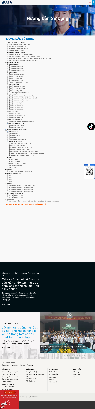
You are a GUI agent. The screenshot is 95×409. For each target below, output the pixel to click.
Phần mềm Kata (54, 372)
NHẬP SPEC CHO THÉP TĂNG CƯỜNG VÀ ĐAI (22, 96)
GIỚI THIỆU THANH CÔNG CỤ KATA (18, 48)
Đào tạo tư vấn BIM (7, 389)
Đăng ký (51, 379)
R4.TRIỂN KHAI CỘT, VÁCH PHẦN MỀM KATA (20, 191)
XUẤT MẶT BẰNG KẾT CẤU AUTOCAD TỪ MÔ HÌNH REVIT (24, 56)
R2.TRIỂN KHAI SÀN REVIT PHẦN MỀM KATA (20, 187)
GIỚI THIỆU (77, 369)
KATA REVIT (10, 183)
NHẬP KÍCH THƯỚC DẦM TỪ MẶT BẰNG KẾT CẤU (23, 98)
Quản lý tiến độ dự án (8, 384)
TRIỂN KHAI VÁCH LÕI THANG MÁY (20, 92)
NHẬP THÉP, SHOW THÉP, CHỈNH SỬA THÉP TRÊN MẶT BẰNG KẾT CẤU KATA (29, 58)
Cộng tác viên (53, 382)
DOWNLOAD (53, 369)
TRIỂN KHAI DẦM (13, 94)
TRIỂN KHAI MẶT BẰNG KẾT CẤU (16, 52)
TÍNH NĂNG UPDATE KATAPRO (15, 193)
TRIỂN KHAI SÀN (13, 112)
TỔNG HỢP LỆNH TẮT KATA (16, 50)
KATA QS (9, 169)
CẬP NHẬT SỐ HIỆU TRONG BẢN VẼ (20, 149)
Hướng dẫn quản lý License (34, 372)
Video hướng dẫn (31, 381)
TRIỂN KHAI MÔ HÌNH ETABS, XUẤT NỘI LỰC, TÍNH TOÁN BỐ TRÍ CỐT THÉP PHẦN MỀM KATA (34, 201)
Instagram (15, 365)
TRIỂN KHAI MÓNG (13, 64)
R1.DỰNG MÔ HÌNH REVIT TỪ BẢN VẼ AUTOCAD (21, 185)
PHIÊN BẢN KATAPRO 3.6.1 (15, 197)
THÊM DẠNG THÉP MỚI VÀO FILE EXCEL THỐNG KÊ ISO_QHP (27, 153)
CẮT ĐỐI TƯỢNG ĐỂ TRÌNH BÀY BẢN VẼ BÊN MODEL (24, 151)
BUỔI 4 (10, 181)
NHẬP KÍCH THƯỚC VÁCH (17, 86)
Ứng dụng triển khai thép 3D (10, 377)
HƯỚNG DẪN (30, 369)
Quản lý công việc (7, 381)
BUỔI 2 (10, 177)
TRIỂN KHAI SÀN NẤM (16, 118)
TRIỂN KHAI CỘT (13, 72)
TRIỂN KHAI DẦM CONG (17, 110)
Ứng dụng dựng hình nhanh (10, 379)
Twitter (23, 365)
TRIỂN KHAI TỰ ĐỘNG (13, 62)
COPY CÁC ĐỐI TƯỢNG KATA (18, 145)
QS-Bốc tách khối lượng (9, 374)
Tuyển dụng (76, 374)
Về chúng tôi (77, 372)
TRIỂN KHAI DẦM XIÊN (16, 108)
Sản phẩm (6, 369)
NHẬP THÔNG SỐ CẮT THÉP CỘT (19, 82)
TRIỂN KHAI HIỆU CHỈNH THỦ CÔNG (17, 129)
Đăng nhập (52, 377)
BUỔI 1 (10, 175)
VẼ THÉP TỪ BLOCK (15, 135)
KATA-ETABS (10, 199)
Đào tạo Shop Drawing (8, 386)
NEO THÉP (13, 137)
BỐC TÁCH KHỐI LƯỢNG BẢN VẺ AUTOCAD (20, 171)
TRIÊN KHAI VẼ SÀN (15, 114)
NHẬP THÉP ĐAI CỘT (16, 78)
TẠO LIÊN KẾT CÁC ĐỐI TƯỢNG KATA (20, 143)
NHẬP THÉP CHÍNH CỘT (17, 76)
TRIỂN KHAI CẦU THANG (15, 120)
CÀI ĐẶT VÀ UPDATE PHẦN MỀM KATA (19, 44)
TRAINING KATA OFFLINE (14, 173)
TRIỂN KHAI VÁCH (13, 84)
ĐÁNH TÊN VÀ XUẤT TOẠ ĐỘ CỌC (17, 163)
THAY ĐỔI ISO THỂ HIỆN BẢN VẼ (17, 46)
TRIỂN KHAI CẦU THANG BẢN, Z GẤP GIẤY (22, 122)
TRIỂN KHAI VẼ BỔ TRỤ (16, 128)
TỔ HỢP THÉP (12, 167)
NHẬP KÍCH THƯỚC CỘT (17, 74)
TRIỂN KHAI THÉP (13, 131)
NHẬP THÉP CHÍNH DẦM (17, 102)
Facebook (6, 365)
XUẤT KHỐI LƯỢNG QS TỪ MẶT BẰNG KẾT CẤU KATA (23, 60)
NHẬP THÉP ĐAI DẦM (16, 104)
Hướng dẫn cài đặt (31, 378)
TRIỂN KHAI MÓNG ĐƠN (17, 66)
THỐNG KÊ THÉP (13, 159)
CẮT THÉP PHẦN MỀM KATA (18, 139)
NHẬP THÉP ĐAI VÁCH (16, 90)
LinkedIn (30, 365)
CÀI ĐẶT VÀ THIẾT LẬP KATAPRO (16, 42)
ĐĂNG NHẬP (53, 374)
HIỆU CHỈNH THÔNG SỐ (15, 141)
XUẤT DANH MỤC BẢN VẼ (15, 165)
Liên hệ (75, 377)
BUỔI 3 (10, 179)
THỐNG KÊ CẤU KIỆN (14, 161)
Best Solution (34, 396)
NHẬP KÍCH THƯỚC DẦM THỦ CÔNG (20, 100)
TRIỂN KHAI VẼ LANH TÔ (17, 126)
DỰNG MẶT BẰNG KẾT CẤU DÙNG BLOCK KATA (21, 54)
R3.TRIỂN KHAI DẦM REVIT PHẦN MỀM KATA (20, 189)
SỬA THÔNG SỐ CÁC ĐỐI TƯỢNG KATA (21, 147)
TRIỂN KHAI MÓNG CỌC (17, 70)
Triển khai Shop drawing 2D (10, 372)
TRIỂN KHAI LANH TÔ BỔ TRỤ (16, 124)
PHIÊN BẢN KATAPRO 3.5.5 (15, 195)
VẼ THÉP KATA (14, 133)
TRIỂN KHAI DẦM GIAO (16, 106)
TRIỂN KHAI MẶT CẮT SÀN (17, 116)
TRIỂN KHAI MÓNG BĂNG (17, 68)
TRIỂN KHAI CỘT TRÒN (16, 80)
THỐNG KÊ (9, 157)
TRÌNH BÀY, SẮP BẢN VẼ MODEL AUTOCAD (22, 155)
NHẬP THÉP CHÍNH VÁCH (17, 88)
